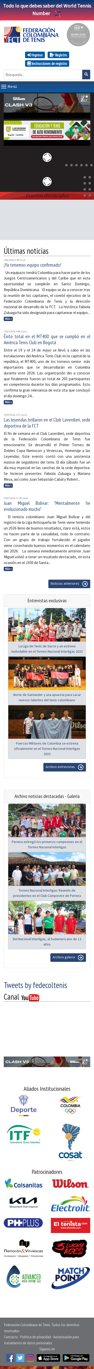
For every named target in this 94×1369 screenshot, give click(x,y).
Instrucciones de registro (47, 63)
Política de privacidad (35, 1335)
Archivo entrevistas (65, 766)
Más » (8, 318)
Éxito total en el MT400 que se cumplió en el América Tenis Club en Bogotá (47, 338)
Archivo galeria (68, 957)
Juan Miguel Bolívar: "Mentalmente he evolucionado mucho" (47, 505)
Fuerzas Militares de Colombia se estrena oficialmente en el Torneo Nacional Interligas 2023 (47, 747)
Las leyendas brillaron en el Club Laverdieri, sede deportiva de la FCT (47, 421)
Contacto (11, 1335)
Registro (58, 54)
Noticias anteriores (69, 583)
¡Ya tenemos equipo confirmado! (32, 264)
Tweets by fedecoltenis (35, 984)
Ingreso (35, 54)
